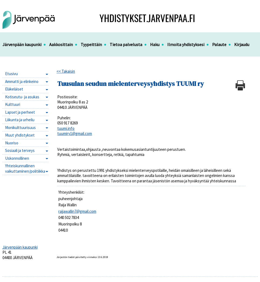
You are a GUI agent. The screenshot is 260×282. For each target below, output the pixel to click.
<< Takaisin (65, 71)
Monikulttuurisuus (20, 127)
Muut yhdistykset (20, 135)
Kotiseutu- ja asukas (22, 96)
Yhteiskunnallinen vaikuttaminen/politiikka (25, 168)
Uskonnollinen (17, 158)
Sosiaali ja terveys (20, 150)
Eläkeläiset (14, 89)
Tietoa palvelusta (126, 44)
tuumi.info (65, 128)
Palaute (219, 44)
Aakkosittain (61, 44)
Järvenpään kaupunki (21, 44)
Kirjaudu (241, 44)
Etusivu (11, 73)
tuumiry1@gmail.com (74, 133)
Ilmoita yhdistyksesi (185, 44)
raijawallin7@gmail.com (77, 211)
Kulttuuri (12, 104)
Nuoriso (11, 142)
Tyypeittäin (91, 44)
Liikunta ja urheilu (19, 119)
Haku (154, 44)
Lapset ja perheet (20, 112)
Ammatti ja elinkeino (21, 81)
